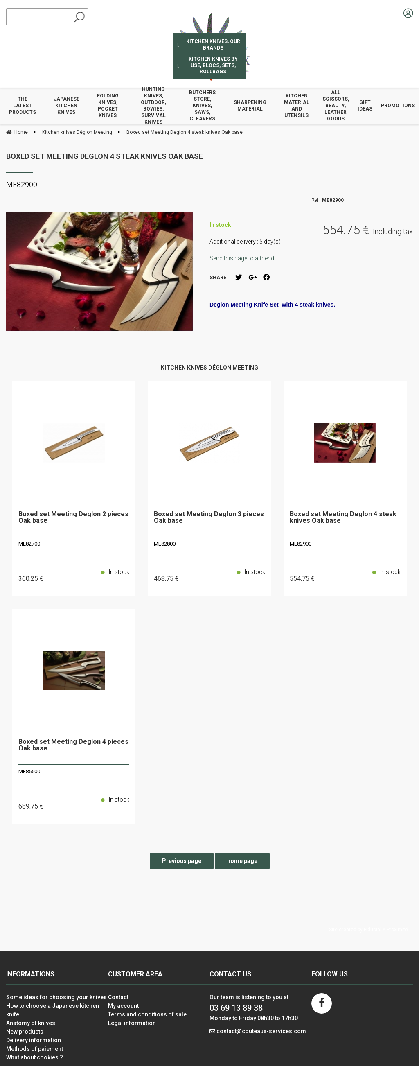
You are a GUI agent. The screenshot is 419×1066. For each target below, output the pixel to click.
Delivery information (33, 1040)
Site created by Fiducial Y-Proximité (368, 930)
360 (30, 579)
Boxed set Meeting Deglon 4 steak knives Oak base (104, 156)
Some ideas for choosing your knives (56, 997)
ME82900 (300, 544)
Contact (118, 997)
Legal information (132, 1023)
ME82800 (165, 544)
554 (302, 579)
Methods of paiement (34, 1049)
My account (123, 1006)
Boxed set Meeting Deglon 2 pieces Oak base (73, 517)
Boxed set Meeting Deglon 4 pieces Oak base (73, 745)
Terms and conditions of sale (147, 1014)
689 (30, 806)
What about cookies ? (34, 1057)
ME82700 (29, 544)
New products (24, 1031)
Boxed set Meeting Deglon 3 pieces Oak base (209, 517)
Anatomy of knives (30, 1023)
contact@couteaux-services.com (261, 1031)
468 (166, 579)
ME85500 (29, 771)
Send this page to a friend (242, 258)
